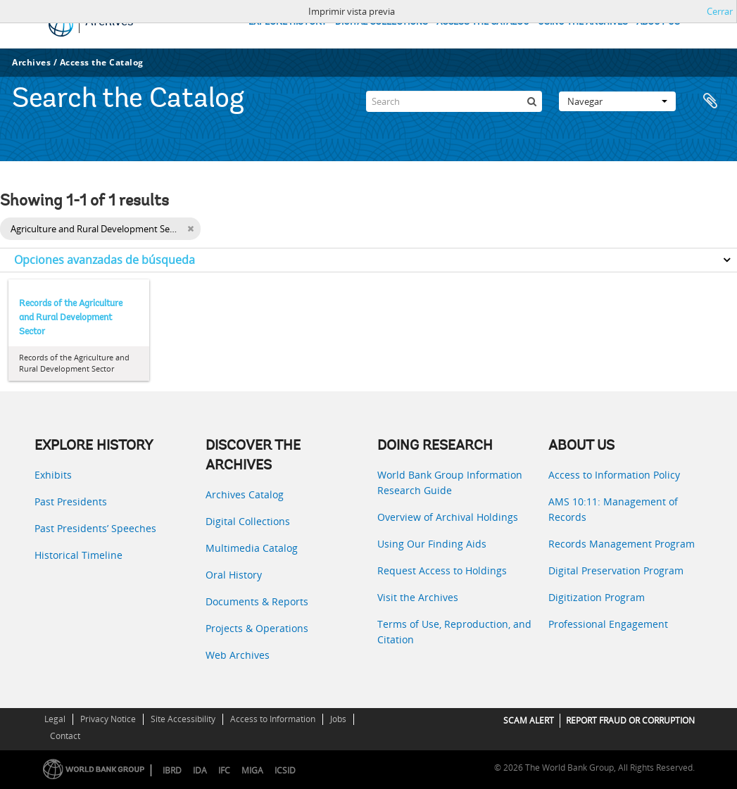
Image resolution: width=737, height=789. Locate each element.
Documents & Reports (257, 601)
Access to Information (272, 719)
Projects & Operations (257, 628)
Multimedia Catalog (252, 548)
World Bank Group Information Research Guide (449, 482)
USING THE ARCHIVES (583, 22)
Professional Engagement (608, 624)
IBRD (172, 770)
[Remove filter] (190, 228)
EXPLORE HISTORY (287, 22)
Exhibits (53, 474)
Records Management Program (621, 543)
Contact (65, 736)
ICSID (285, 770)
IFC (224, 770)
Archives (31, 62)
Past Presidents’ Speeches (95, 528)
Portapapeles (710, 101)
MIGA (252, 770)
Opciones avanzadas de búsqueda (104, 259)
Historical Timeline (78, 555)
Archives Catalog (245, 494)
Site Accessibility (183, 719)
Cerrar (720, 11)
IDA (200, 770)
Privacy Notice (108, 719)
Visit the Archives (417, 597)
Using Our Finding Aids (431, 543)
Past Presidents (70, 501)
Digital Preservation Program (616, 570)
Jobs (338, 719)
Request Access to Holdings (442, 570)
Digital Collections (248, 521)
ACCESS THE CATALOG (482, 22)
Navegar (617, 101)
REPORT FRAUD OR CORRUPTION (630, 720)
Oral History (234, 574)
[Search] (454, 101)
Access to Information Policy (614, 474)
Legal (54, 719)
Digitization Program (596, 597)
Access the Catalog (102, 62)
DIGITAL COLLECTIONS (381, 22)
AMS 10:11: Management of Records (613, 509)
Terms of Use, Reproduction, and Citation (454, 631)
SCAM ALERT (528, 720)
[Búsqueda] (531, 101)
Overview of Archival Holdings (447, 517)
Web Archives (238, 655)
